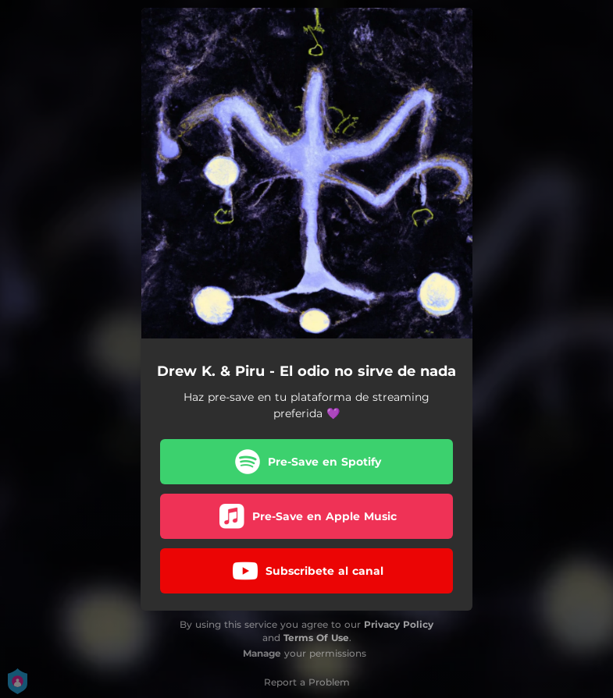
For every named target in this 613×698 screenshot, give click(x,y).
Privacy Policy (398, 624)
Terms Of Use (316, 637)
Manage (262, 653)
